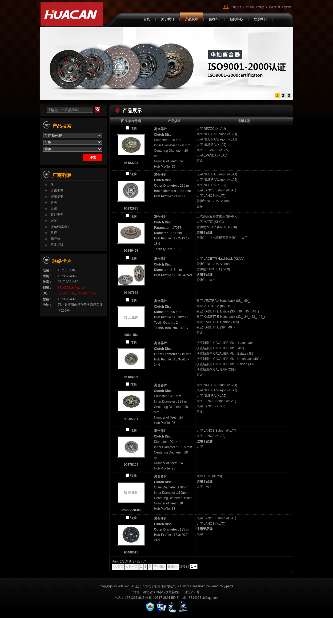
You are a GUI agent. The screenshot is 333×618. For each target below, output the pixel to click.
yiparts (228, 586)
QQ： (47, 293)
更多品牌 (57, 245)
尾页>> (173, 567)
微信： (47, 299)
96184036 (131, 377)
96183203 (131, 163)
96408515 (131, 552)
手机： (47, 276)
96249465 (131, 250)
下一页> (159, 567)
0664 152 (131, 335)
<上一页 (132, 567)
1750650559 (88, 293)
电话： (47, 270)
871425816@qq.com (73, 288)
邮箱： (47, 288)
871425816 (66, 293)
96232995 (131, 208)
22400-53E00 (131, 510)
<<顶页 (118, 567)
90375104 (131, 465)
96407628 (131, 293)
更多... (201, 161)
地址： (47, 305)
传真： (47, 282)
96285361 (131, 419)
